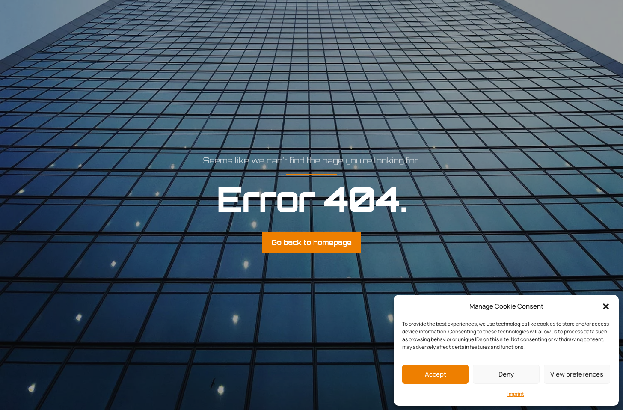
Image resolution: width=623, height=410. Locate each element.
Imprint (515, 394)
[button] (606, 306)
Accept (435, 374)
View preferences (576, 374)
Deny (506, 374)
